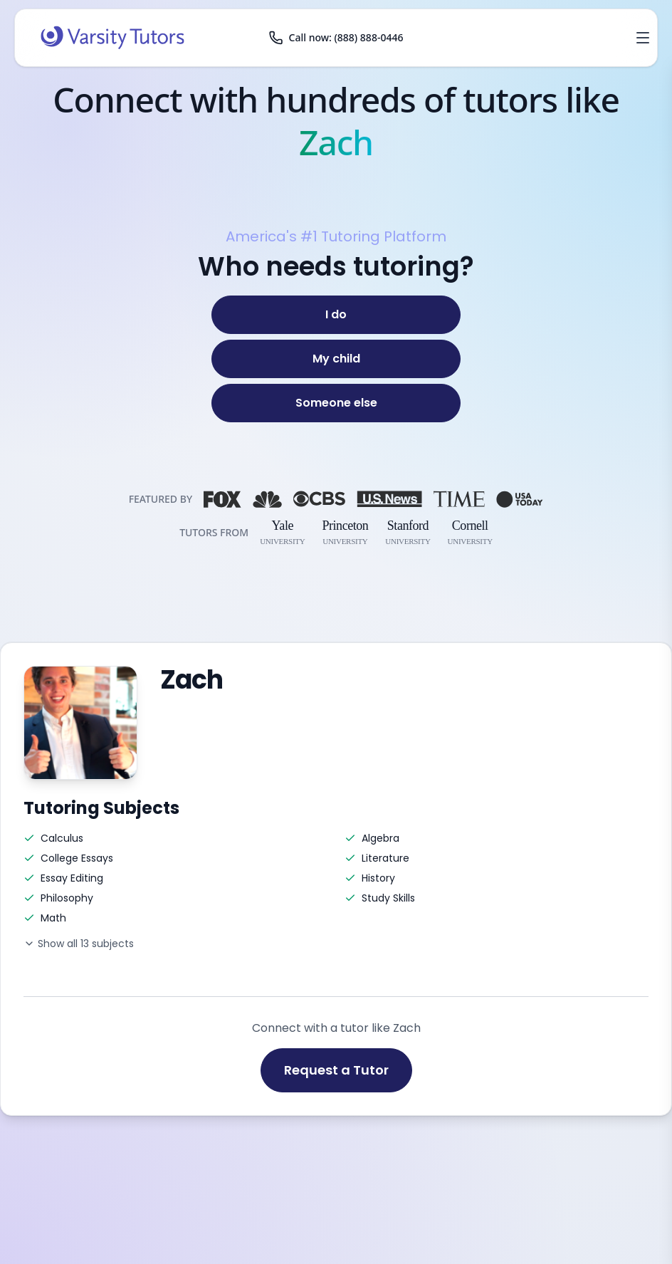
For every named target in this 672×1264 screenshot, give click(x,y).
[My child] (336, 359)
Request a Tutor (336, 1070)
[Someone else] (336, 403)
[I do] (336, 315)
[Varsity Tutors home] (112, 38)
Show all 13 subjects (78, 943)
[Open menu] (643, 37)
